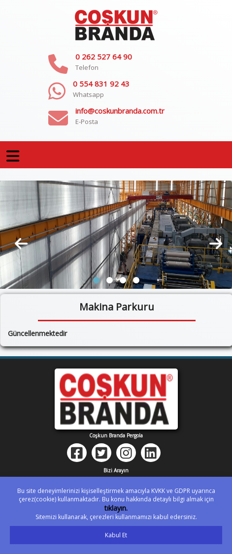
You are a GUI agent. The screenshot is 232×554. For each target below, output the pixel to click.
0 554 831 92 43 (101, 84)
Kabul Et (116, 535)
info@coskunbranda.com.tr (120, 111)
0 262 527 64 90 (103, 57)
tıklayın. (116, 508)
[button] (96, 280)
